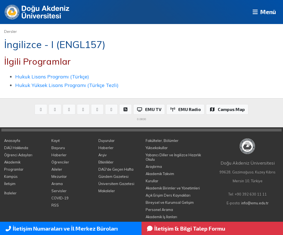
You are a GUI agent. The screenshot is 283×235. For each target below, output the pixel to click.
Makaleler (106, 191)
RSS (55, 205)
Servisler (59, 191)
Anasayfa (12, 140)
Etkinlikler (106, 162)
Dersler (10, 31)
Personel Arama (159, 209)
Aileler (56, 169)
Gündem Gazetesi (113, 176)
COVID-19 (60, 198)
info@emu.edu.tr (255, 203)
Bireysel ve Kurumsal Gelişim (170, 202)
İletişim (9, 183)
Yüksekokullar (157, 148)
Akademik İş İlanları (161, 217)
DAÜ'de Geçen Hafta (115, 169)
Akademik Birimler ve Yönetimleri (173, 188)
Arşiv (102, 155)
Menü (262, 12)
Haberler (59, 155)
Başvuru (58, 148)
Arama (57, 183)
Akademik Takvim (160, 173)
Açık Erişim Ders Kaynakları (168, 195)
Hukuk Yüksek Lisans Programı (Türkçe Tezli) (67, 85)
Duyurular (106, 140)
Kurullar (152, 181)
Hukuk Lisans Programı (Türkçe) (52, 76)
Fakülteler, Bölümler (162, 140)
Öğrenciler (60, 162)
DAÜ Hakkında (16, 148)
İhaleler (10, 193)
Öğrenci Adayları (18, 155)
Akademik (12, 162)
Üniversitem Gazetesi (116, 183)
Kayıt (55, 140)
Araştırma (154, 166)
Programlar (13, 169)
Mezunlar (59, 176)
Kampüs (11, 176)
